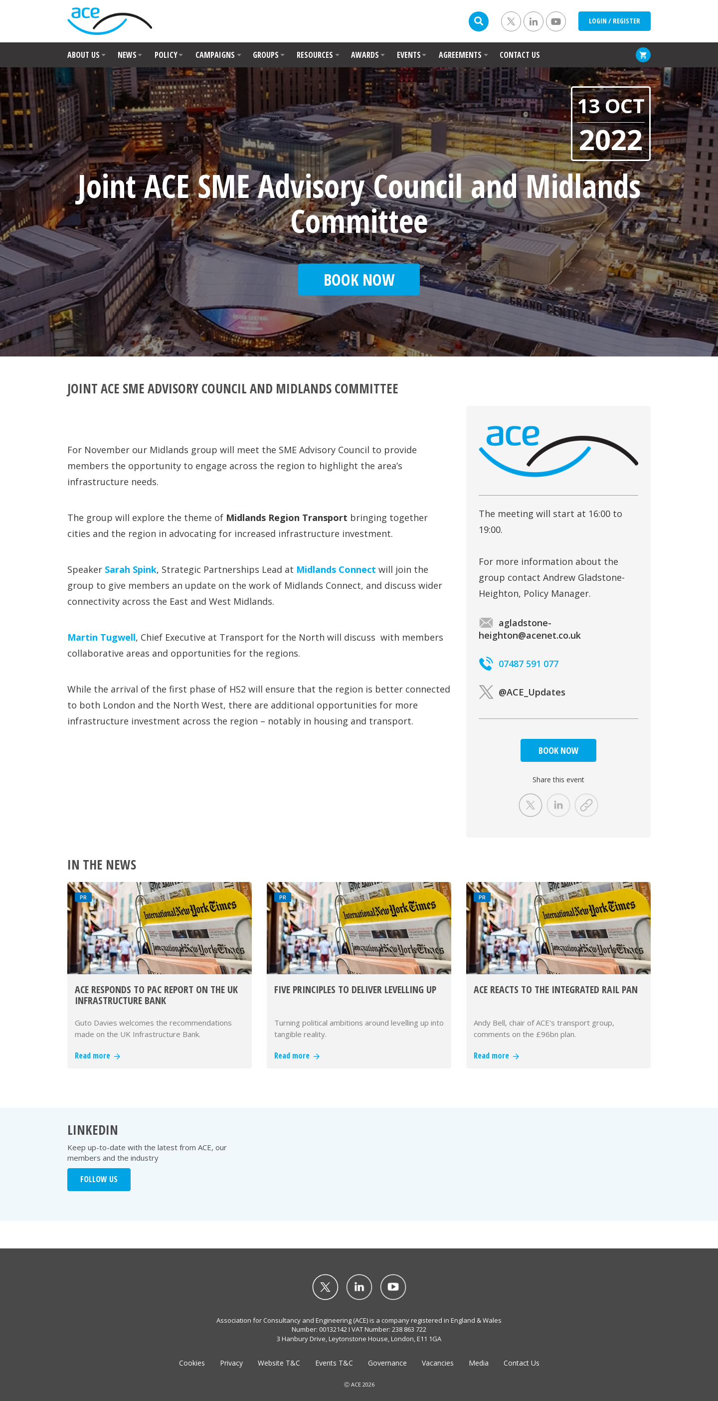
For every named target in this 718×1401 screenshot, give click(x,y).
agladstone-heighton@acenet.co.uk (530, 629)
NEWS (127, 54)
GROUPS (266, 54)
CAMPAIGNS (215, 54)
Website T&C (279, 1363)
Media (479, 1363)
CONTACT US (520, 54)
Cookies (192, 1363)
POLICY (166, 54)
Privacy (231, 1363)
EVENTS (409, 54)
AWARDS (365, 54)
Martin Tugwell (101, 637)
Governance (387, 1363)
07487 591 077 (518, 664)
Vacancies (438, 1363)
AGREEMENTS (460, 54)
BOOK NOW (558, 750)
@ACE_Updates (522, 692)
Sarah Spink (131, 569)
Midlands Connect (336, 569)
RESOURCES (315, 54)
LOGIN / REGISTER (614, 20)
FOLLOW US (99, 1179)
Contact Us (521, 1363)
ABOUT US (83, 54)
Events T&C (334, 1363)
